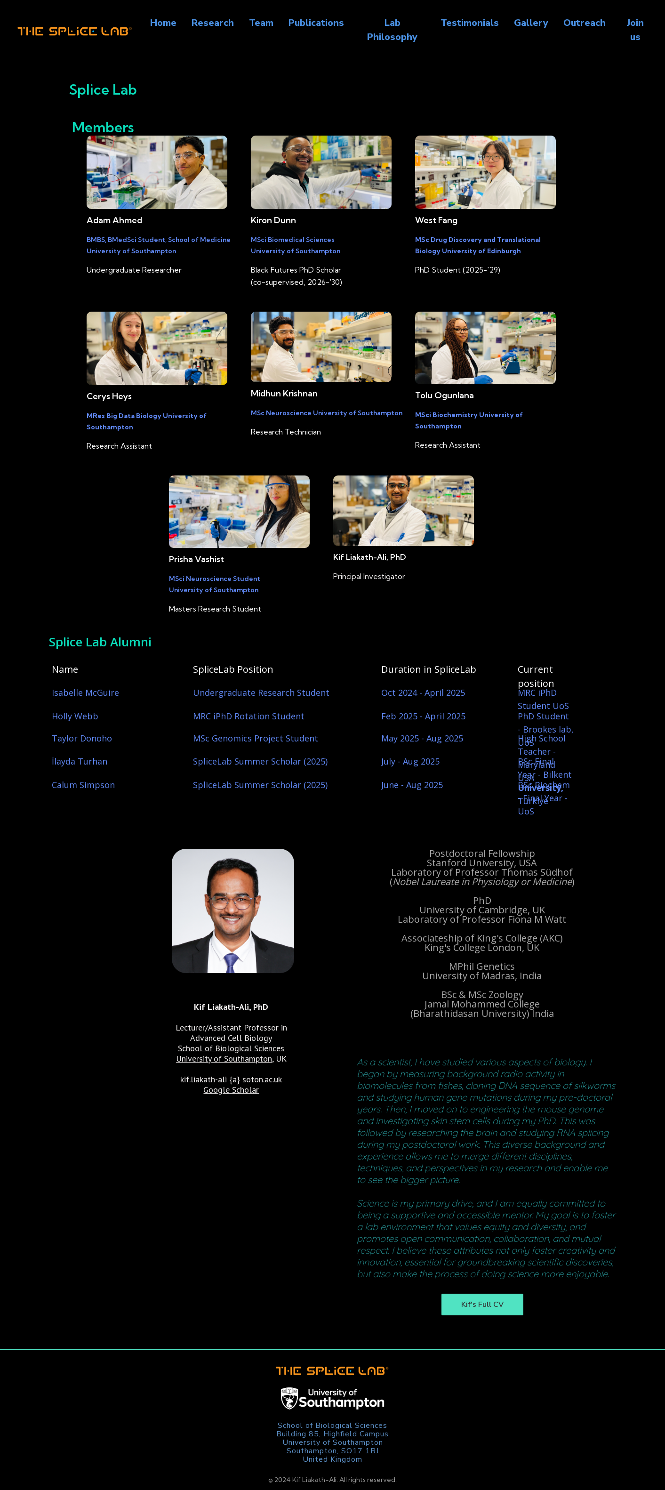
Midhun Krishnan (284, 393)
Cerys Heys (109, 396)
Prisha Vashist (196, 559)
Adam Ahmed (114, 220)
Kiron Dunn (273, 220)
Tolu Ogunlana (444, 395)
